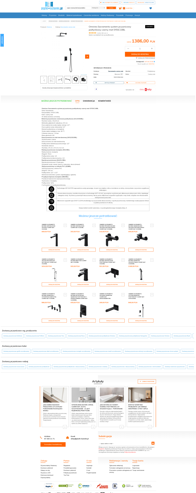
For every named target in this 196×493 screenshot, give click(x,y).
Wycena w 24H (45, 473)
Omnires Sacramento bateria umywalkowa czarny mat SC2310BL (77, 226)
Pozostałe (119, 15)
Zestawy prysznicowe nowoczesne (13, 366)
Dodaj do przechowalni (145, 58)
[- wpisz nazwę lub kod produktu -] (77, 7)
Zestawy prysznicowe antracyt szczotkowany (138, 351)
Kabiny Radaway (107, 15)
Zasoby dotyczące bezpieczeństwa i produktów (56, 88)
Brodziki (61, 15)
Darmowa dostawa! (47, 475)
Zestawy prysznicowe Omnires (160, 336)
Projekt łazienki (91, 473)
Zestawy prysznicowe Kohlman (12, 336)
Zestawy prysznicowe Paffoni (35, 336)
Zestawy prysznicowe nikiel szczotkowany (46, 351)
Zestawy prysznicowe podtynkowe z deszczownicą (69, 366)
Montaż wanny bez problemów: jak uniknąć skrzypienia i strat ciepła (138, 407)
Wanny (44, 15)
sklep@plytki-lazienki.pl (80, 439)
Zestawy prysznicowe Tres (56, 336)
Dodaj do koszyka (140, 54)
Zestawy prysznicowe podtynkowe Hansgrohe (133, 336)
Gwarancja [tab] (89, 101)
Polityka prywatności (70, 473)
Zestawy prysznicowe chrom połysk (167, 351)
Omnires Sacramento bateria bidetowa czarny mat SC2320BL (78, 260)
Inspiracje (89, 465)
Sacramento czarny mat (68, 27)
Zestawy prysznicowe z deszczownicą (122, 366)
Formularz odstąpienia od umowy (119, 468)
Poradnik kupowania (70, 468)
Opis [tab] (77, 101)
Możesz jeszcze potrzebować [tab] (56, 101)
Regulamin (102, 449)
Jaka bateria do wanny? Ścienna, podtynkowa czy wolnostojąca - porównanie (111, 407)
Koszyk (137, 15)
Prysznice (52, 15)
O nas (88, 470)
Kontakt (88, 468)
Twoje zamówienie (138, 470)
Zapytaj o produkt (105, 82)
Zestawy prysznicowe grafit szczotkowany (16, 351)
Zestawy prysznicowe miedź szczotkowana (107, 351)
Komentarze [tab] (104, 101)
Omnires (49, 27)
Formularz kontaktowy (53, 444)
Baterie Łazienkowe (74, 15)
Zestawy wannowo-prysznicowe (175, 366)
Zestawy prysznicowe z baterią (98, 366)
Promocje (129, 15)
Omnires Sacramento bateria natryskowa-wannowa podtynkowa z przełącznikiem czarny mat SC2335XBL (79, 297)
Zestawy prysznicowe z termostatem (149, 366)
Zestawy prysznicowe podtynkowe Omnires (102, 336)
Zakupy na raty (45, 470)
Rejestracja (135, 468)
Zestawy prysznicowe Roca (76, 336)
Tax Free (66, 475)
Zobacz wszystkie (147, 381)
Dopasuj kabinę (45, 477)
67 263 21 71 (49, 439)
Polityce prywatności (130, 452)
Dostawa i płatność (136, 82)
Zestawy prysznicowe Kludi (182, 336)
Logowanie (135, 465)
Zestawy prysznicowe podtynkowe (38, 366)
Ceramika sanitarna (91, 15)
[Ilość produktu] (140, 48)
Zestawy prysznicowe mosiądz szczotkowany (76, 351)
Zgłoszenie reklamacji (116, 465)
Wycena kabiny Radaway (49, 465)
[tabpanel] (98, 159)
